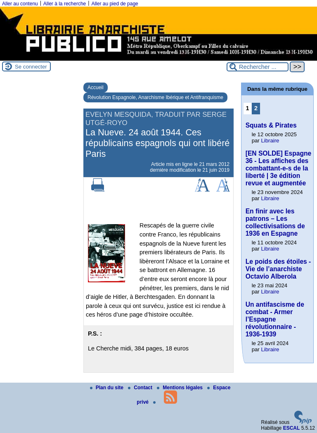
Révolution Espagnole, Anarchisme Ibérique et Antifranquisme (155, 97)
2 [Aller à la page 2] (256, 108)
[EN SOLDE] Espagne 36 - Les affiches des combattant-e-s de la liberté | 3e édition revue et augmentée (278, 168)
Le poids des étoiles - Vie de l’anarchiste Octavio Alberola (278, 269)
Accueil (96, 87)
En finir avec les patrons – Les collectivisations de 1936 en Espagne (275, 222)
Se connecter (31, 67)
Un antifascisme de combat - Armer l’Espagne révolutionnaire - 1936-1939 (275, 319)
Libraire (270, 140)
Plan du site (107, 387)
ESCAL (291, 428)
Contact (141, 387)
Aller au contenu (20, 4)
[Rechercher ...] (258, 66)
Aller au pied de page (114, 4)
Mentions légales (180, 387)
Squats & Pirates (271, 125)
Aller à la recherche (64, 4)
